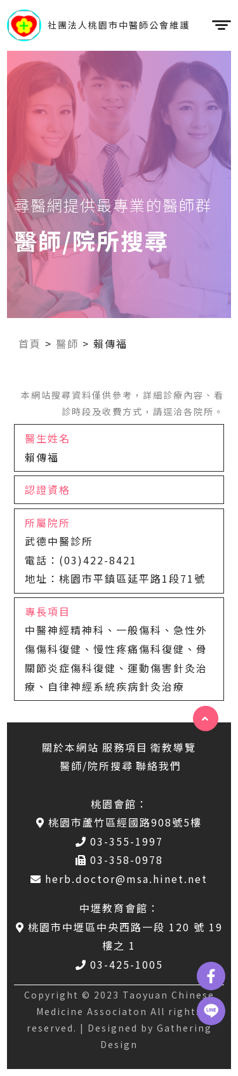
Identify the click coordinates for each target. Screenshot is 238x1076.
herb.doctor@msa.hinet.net (119, 878)
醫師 (67, 343)
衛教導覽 (173, 747)
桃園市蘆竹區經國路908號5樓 (119, 822)
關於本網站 (70, 747)
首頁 (29, 343)
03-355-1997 (119, 841)
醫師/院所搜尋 (96, 765)
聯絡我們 (159, 765)
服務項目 (125, 747)
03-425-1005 (119, 964)
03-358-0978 (119, 859)
